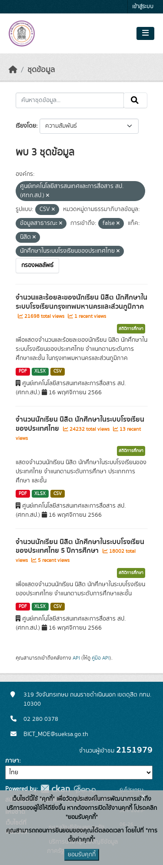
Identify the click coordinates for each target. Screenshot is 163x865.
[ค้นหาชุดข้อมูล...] (70, 100)
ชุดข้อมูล (41, 70)
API (76, 658)
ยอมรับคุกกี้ (82, 854)
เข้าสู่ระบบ (142, 7)
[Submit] (135, 100)
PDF (23, 371)
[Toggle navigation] (145, 33)
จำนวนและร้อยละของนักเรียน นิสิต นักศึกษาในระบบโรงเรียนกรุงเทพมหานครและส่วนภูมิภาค (81, 302)
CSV (57, 371)
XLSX (40, 371)
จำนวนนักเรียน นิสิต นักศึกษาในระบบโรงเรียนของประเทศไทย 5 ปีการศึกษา (80, 546)
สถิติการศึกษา (131, 329)
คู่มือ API (101, 658)
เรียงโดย (26, 126)
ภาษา (12, 760)
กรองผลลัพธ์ (37, 265)
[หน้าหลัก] (13, 70)
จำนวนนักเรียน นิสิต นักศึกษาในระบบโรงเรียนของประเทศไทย (80, 424)
